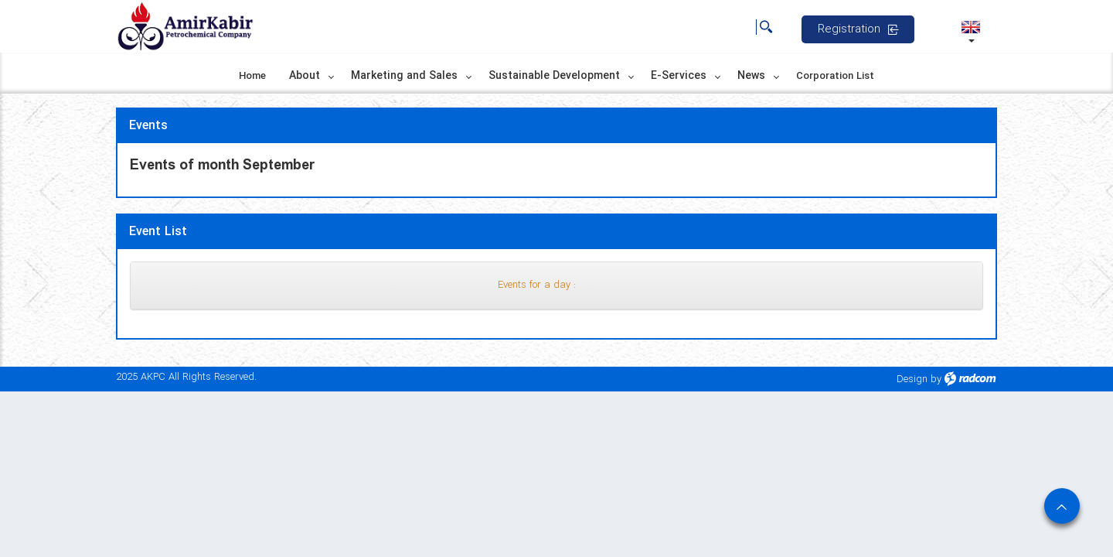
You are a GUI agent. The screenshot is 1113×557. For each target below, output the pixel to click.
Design (912, 379)
